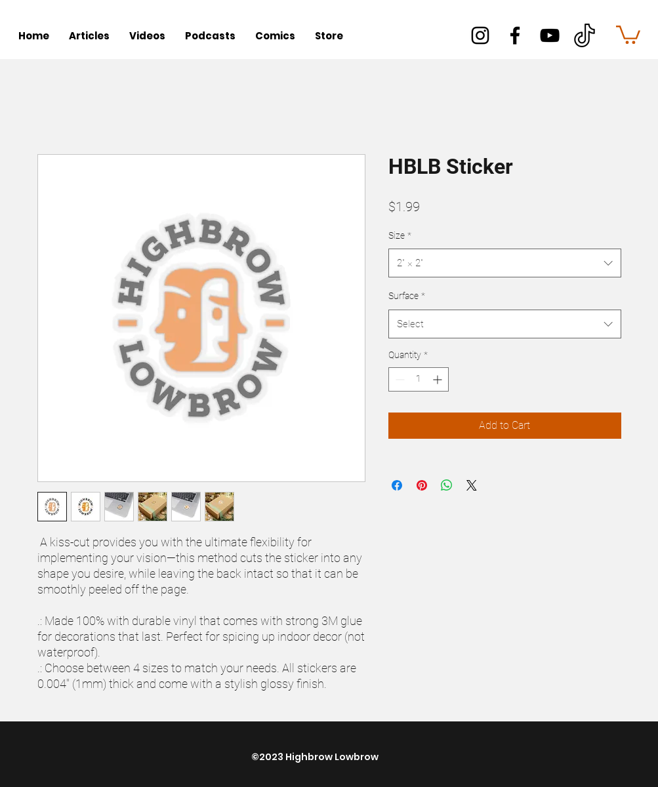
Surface (406, 296)
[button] (628, 34)
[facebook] (515, 35)
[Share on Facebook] (397, 485)
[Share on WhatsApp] (447, 485)
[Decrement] (398, 379)
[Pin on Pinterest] (422, 485)
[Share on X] (472, 485)
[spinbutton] (418, 379)
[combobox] (504, 263)
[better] (584, 35)
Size (399, 235)
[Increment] (438, 379)
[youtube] (550, 35)
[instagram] (480, 35)
